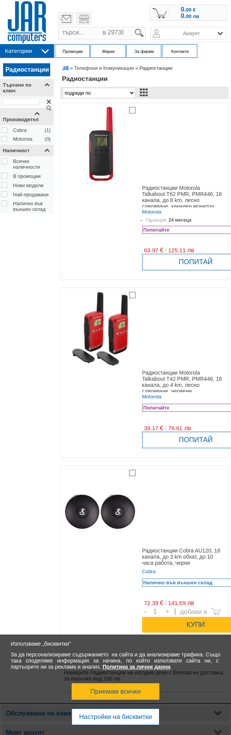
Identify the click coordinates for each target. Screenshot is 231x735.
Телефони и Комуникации (104, 68)
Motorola (23, 139)
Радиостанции (27, 69)
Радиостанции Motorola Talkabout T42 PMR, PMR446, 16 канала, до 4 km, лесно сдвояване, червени (182, 382)
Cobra (19, 130)
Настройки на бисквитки (115, 716)
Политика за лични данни (136, 667)
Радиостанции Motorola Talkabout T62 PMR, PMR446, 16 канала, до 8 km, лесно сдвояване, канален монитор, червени (182, 200)
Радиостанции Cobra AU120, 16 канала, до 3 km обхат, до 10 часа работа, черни (181, 557)
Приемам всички (115, 691)
